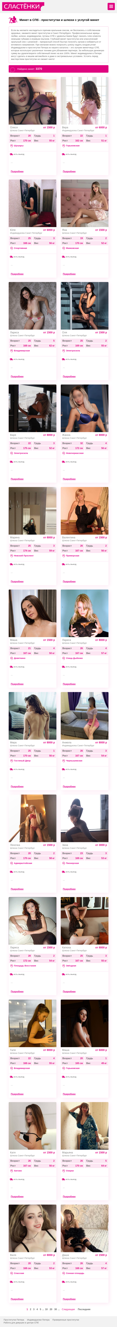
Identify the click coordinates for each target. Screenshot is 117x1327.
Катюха (66, 947)
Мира (13, 742)
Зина (65, 845)
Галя (13, 1050)
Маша (13, 640)
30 (55, 1309)
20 (51, 1309)
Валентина (68, 537)
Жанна (66, 435)
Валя (13, 1255)
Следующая (68, 1309)
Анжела (66, 742)
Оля (64, 332)
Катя (13, 1152)
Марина (15, 537)
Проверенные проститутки (65, 1319)
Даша (65, 1255)
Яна (64, 230)
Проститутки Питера (14, 1319)
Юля (13, 230)
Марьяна (67, 1152)
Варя (13, 435)
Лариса (14, 332)
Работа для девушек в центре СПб (21, 1322)
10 (46, 1309)
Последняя (84, 1309)
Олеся (14, 127)
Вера (65, 127)
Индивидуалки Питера (38, 1319)
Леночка (15, 845)
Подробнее (17, 171)
